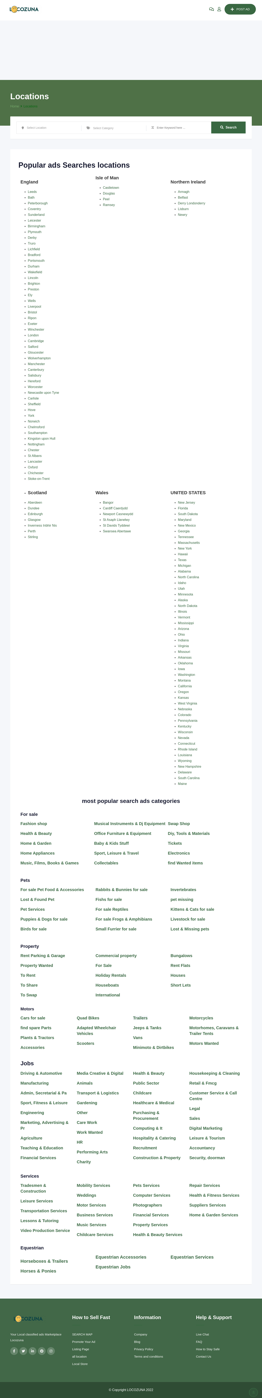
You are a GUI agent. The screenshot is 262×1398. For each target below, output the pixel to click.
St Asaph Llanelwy (116, 519)
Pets (25, 880)
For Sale (104, 965)
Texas (182, 560)
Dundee (33, 508)
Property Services (150, 1225)
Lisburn (183, 209)
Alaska (183, 600)
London (33, 335)
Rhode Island (187, 749)
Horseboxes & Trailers (44, 1261)
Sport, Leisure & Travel (116, 853)
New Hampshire (189, 766)
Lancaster (35, 461)
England (29, 181)
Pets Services (146, 1185)
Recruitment (145, 1148)
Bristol (32, 312)
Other (82, 1112)
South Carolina (189, 778)
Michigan (184, 565)
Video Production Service (45, 1230)
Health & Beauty (36, 833)
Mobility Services (93, 1185)
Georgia (184, 531)
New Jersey (186, 502)
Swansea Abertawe (117, 531)
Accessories (32, 1047)
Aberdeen (35, 502)
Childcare (142, 1093)
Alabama (184, 571)
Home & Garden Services (213, 1215)
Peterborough (38, 203)
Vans (138, 1037)
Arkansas (185, 657)
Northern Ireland (188, 181)
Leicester (34, 220)
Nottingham (36, 444)
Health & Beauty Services (157, 1234)
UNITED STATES (188, 492)
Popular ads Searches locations (74, 165)
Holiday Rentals (111, 975)
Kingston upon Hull (41, 438)
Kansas (183, 697)
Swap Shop (179, 823)
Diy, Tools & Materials (189, 833)
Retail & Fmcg (203, 1083)
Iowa (181, 669)
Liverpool (34, 306)
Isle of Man (107, 177)
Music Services (91, 1225)
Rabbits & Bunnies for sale (122, 889)
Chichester (35, 473)
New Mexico (187, 525)
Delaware (185, 772)
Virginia (183, 646)
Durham (34, 266)
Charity (84, 1162)
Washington (186, 674)
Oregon (183, 692)
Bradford (34, 255)
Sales (194, 1118)
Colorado (184, 715)
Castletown (111, 187)
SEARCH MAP (82, 1334)
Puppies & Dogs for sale (44, 919)
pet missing (182, 899)
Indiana (183, 640)
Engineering (32, 1112)
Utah (181, 588)
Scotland (37, 492)
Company (140, 1334)
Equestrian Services (192, 1257)
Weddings (86, 1195)
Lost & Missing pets (190, 929)
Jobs (27, 1063)
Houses (178, 975)
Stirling (33, 537)
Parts (46, 1028)
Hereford (34, 381)
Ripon (32, 318)
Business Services (95, 1215)
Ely (30, 295)
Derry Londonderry (191, 203)
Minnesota (185, 594)
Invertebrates (183, 889)
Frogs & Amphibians (131, 919)
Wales (102, 492)
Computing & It (147, 1128)
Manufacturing (34, 1083)
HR (80, 1142)
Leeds (32, 192)
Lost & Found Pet (37, 899)
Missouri (184, 651)
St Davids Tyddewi (116, 525)
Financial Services (38, 1158)
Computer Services (151, 1195)
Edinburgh (35, 514)
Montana (184, 680)
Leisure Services (36, 1201)
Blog (137, 1341)
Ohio (181, 634)
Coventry (34, 209)
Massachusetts (189, 542)
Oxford (33, 467)
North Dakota (187, 606)
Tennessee (186, 537)
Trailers (140, 1018)
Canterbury (36, 369)
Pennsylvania (187, 720)
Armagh (183, 192)
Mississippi (186, 623)
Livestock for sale (188, 919)
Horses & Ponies (38, 1271)
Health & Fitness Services (214, 1195)
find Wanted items (186, 863)
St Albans (35, 456)
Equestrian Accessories (121, 1257)
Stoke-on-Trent (39, 478)
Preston (33, 289)
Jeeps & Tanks (147, 1028)
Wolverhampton (39, 358)
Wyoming (185, 761)
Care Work (87, 1122)
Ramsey (109, 205)
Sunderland (36, 214)
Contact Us (203, 1356)
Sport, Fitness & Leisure (44, 1103)
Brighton (34, 283)
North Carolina (188, 577)
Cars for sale (32, 1018)
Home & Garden (35, 843)
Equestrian (32, 1247)
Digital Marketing (205, 1128)
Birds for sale (33, 929)
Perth (32, 531)
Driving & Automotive (41, 1073)
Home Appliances (37, 853)
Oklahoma (185, 663)
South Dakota (188, 514)
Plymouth (35, 232)
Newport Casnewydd (118, 514)
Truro (32, 243)
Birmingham (36, 226)
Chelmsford (36, 427)
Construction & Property (157, 1158)
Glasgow (34, 519)
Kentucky (184, 726)
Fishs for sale (109, 899)
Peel (106, 199)
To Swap (28, 995)
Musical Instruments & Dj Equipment (129, 823)
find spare (30, 1028)
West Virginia (187, 703)
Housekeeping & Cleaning (214, 1073)
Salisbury (34, 375)
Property (29, 946)
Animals (85, 1083)
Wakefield (35, 272)
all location (79, 1356)
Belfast (183, 197)
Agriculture (31, 1138)
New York (185, 548)
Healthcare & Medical (153, 1103)
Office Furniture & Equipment (122, 833)
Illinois (182, 611)
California (185, 686)
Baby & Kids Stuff (111, 843)
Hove (31, 410)
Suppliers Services (207, 1205)
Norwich (34, 421)
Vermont (184, 617)
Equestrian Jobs (113, 1266)
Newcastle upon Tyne (43, 392)
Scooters (85, 1043)
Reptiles (119, 909)
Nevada (183, 738)
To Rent (27, 975)
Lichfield (34, 249)
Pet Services (32, 909)
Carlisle (33, 398)
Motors (27, 1009)
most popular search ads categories (131, 801)
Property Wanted (36, 965)
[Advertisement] (131, 49)
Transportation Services (43, 1211)
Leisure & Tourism (207, 1138)
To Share (29, 985)
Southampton (37, 433)
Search (228, 127)
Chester (33, 450)
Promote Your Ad (83, 1341)
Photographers (147, 1205)
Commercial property (116, 955)
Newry (182, 214)
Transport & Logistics (98, 1093)
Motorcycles (201, 1018)
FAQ (199, 1341)
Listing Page (80, 1349)
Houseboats (107, 985)
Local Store (80, 1364)
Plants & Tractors (37, 1037)
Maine (182, 784)
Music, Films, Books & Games (49, 863)
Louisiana (185, 755)
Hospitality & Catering (154, 1138)
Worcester (35, 387)
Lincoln (33, 278)
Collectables (106, 863)
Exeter (32, 324)
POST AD (240, 9)
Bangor (108, 502)
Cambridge (36, 341)
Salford (33, 346)
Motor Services (91, 1205)
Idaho (182, 583)
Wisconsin (185, 732)
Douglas (109, 193)
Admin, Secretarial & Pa (43, 1093)
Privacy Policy (143, 1349)
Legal (194, 1108)
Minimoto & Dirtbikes (153, 1047)
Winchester (36, 329)
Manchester (36, 364)
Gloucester (36, 352)
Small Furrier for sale (117, 929)
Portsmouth (36, 260)
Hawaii (183, 554)
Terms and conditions (148, 1356)
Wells (32, 301)
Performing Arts (92, 1152)
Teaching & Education (41, 1148)
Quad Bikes (88, 1018)
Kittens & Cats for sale (193, 909)
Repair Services (204, 1185)
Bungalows (181, 955)
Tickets (175, 843)
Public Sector (146, 1083)
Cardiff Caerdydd (115, 508)
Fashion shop (33, 823)
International (108, 995)
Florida (183, 508)
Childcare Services (95, 1234)
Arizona (183, 629)
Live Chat (202, 1334)
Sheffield (34, 404)
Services (29, 1176)
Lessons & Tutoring (39, 1220)
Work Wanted (90, 1132)
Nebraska (185, 709)
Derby (32, 237)
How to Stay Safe (208, 1349)
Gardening (87, 1103)
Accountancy (202, 1148)
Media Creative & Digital (100, 1073)
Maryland (184, 519)
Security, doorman (207, 1158)
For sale (29, 814)
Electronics (179, 853)
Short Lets (181, 985)
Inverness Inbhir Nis (42, 525)
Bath (31, 197)
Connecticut (186, 743)
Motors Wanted (204, 1043)
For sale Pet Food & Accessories (52, 889)
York (31, 415)
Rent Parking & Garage (42, 955)
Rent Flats (180, 965)
